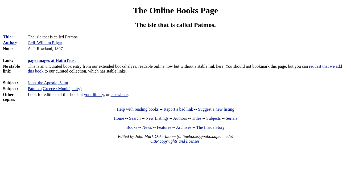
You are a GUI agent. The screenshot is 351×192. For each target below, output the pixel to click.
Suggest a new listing (216, 109)
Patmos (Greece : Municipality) (54, 88)
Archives (183, 127)
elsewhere (119, 94)
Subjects (213, 118)
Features (164, 127)
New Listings (157, 118)
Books (131, 127)
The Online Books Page (175, 10)
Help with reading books (138, 109)
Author (9, 43)
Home (119, 118)
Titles (196, 118)
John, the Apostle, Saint (48, 83)
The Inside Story (210, 127)
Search (135, 118)
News (147, 127)
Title (7, 37)
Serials (231, 118)
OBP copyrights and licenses (175, 141)
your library (94, 94)
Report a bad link (178, 109)
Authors (180, 118)
